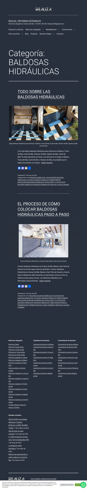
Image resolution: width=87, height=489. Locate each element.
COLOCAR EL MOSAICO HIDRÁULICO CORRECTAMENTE (44, 180)
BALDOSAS (33, 296)
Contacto (60, 34)
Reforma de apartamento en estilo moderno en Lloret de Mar (18, 457)
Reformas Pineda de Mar (16, 347)
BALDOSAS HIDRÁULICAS (37, 177)
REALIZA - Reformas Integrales (24, 21)
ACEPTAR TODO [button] (80, 484)
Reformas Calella (13, 344)
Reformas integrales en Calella (17, 357)
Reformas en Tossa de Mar (16, 352)
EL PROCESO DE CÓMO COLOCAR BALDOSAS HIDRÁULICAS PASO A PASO (43, 209)
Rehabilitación (51, 30)
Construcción (67, 30)
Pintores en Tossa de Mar (16, 350)
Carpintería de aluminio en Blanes (43, 344)
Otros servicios (14, 34)
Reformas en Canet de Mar (16, 355)
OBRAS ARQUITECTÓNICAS (58, 303)
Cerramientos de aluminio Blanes (68, 344)
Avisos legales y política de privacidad (43, 479)
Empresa (34, 34)
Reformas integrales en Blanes (17, 360)
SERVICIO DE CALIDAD (62, 305)
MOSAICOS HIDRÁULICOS (42, 184)
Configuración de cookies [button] (67, 484)
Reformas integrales (33, 30)
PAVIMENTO (51, 305)
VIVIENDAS (21, 307)
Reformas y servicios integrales (59, 184)
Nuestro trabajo (45, 34)
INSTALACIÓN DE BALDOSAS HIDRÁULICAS (31, 182)
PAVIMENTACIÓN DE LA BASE (38, 305)
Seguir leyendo (46, 163)
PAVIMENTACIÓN (23, 305)
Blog (26, 34)
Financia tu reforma (15, 30)
